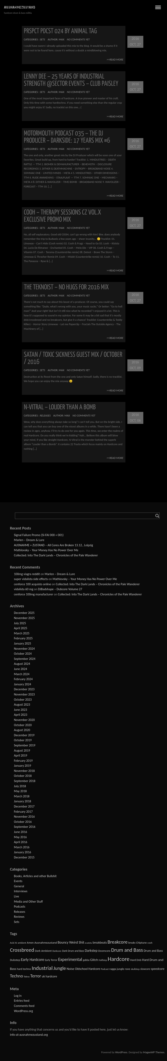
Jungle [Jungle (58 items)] (59, 968)
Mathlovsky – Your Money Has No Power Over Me (46, 550)
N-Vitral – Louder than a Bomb (60, 407)
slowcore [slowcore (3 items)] (145, 969)
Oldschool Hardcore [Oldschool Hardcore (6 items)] (87, 969)
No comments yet (78, 39)
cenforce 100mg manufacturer (33, 594)
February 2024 (23, 679)
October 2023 (23, 699)
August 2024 (22, 664)
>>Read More (115, 59)
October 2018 (23, 776)
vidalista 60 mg (23, 589)
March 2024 (21, 674)
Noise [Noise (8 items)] (70, 969)
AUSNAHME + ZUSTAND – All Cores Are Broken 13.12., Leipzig (53, 545)
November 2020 (24, 720)
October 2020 (23, 725)
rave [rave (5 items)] (127, 969)
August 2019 (22, 750)
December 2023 (24, 689)
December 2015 (24, 857)
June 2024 (20, 669)
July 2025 (20, 623)
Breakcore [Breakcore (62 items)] (117, 942)
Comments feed (24, 1006)
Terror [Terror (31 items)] (35, 976)
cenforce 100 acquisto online (32, 584)
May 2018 (20, 791)
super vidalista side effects (31, 579)
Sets (42, 39)
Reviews (19, 917)
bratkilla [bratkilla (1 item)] (88, 943)
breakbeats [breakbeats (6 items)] (100, 942)
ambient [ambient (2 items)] (22, 942)
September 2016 (24, 827)
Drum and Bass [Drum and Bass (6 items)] (153, 951)
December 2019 (24, 735)
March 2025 (21, 633)
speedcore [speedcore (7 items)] (158, 969)
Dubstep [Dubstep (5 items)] (15, 960)
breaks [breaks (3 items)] (131, 942)
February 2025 (23, 638)
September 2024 (24, 659)
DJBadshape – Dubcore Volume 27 (60, 589)
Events (18, 881)
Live (16, 896)
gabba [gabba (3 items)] (86, 960)
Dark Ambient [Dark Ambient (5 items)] (43, 951)
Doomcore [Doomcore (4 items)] (104, 951)
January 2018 (22, 801)
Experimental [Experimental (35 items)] (70, 959)
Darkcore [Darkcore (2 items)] (56, 950)
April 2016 (20, 842)
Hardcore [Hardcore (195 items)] (119, 959)
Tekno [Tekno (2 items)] (27, 976)
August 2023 (22, 704)
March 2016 (21, 847)
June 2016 (20, 832)
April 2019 (20, 755)
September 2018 (24, 781)
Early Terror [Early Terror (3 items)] (51, 960)
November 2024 (24, 648)
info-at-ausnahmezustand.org (29, 1035)
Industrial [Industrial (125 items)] (42, 968)
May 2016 (20, 837)
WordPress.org (23, 1011)
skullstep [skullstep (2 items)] (135, 968)
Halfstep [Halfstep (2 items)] (103, 960)
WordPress (121, 1052)
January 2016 (22, 852)
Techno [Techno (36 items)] (16, 976)
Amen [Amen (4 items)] (30, 942)
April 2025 (20, 628)
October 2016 (23, 822)
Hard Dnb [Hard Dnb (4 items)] (135, 960)
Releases (45, 415)
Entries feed (21, 1000)
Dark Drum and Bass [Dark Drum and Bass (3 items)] (73, 951)
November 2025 (24, 618)
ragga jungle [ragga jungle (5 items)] (116, 969)
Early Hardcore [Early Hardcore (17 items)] (32, 959)
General (19, 886)
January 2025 (22, 643)
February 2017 (23, 811)
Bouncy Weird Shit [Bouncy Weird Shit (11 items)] (71, 942)
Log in (17, 996)
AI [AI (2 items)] (16, 942)
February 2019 (23, 761)
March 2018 (21, 796)
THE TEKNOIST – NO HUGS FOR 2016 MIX (66, 287)
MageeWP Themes (153, 1052)
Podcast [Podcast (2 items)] (105, 968)
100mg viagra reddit (27, 574)
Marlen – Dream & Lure (29, 540)
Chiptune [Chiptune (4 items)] (141, 942)
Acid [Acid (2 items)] (12, 942)
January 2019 (22, 765)
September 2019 (24, 745)
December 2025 (24, 613)
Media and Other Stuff (28, 901)
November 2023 (24, 694)
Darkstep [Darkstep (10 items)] (91, 950)
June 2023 (20, 710)
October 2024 (23, 653)
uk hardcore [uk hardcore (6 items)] (49, 976)
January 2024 (22, 684)
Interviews (20, 891)
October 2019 (23, 740)
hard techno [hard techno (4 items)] (24, 969)
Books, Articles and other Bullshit (35, 876)
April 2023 (20, 715)
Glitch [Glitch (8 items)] (94, 960)
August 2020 (22, 730)
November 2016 (24, 816)
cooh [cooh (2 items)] (149, 942)
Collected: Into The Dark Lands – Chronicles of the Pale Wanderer (56, 555)
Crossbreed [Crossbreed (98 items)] (22, 950)
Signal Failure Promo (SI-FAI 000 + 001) (38, 535)
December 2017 (24, 806)
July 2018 (20, 786)
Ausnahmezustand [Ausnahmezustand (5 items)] (45, 942)
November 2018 (24, 771)
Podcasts (19, 906)
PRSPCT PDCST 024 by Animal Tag (60, 31)
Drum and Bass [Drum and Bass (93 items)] (127, 950)
